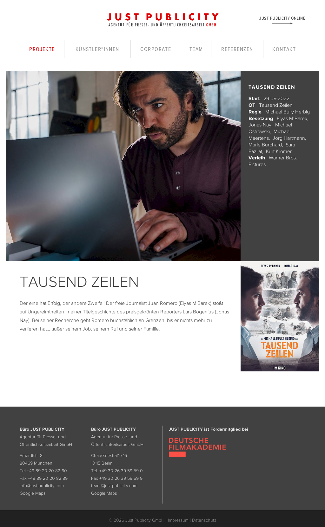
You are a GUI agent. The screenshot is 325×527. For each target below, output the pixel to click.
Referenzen (237, 49)
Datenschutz (204, 520)
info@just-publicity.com (42, 485)
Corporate (155, 49)
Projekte (42, 49)
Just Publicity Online (282, 18)
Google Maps (32, 493)
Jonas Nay (260, 124)
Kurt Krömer (279, 151)
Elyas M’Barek (292, 118)
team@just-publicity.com (114, 485)
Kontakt (284, 49)
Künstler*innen (97, 49)
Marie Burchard (265, 144)
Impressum (178, 520)
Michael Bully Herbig (287, 111)
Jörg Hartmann (289, 138)
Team (196, 49)
